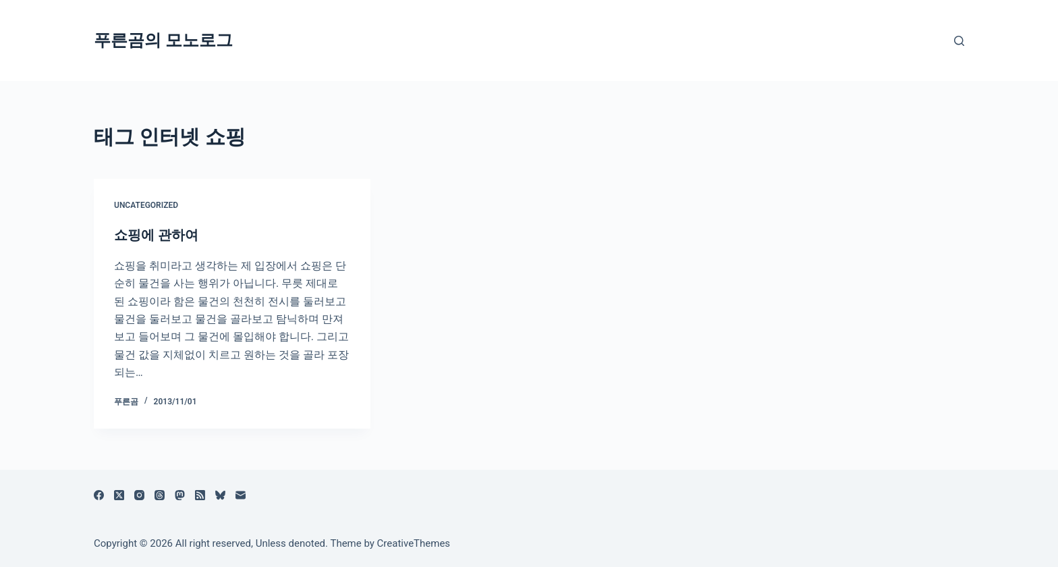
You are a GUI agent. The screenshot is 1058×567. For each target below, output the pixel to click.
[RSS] (200, 495)
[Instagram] (139, 495)
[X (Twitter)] (119, 495)
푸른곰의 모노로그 (163, 40)
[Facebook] (99, 495)
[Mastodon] (180, 495)
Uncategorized (146, 205)
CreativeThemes (414, 543)
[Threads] (160, 495)
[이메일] (240, 495)
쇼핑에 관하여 (156, 235)
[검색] (959, 41)
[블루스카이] (220, 495)
